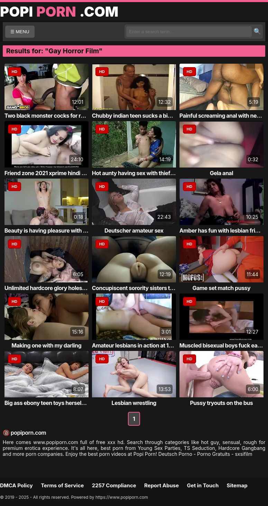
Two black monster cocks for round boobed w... (64, 115)
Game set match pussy (221, 287)
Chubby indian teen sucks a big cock (138, 115)
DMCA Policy (16, 485)
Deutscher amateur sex (134, 230)
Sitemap (237, 485)
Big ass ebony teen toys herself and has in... (59, 402)
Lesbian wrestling (134, 402)
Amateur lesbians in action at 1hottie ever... (146, 345)
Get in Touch (203, 485)
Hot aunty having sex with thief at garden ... (147, 173)
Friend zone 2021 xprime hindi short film (55, 173)
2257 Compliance (114, 485)
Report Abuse (161, 485)
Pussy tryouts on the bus (221, 402)
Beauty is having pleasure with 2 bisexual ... (59, 230)
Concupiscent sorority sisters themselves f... (149, 287)
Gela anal (221, 173)
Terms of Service (62, 485)
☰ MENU (19, 31)
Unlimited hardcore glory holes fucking (53, 287)
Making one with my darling (46, 345)
